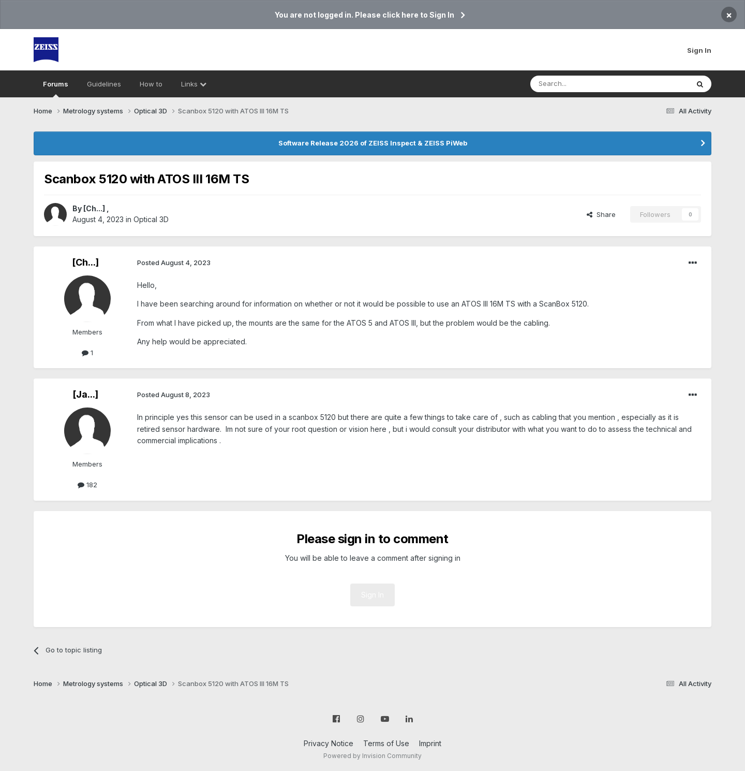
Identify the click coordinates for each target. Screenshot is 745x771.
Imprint (430, 743)
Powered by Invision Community (372, 756)
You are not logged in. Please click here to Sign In (364, 14)
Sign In (699, 50)
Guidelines (104, 84)
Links (193, 84)
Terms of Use (386, 743)
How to (151, 84)
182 (87, 485)
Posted (174, 262)
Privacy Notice (328, 743)
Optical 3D (151, 219)
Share (601, 214)
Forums (55, 88)
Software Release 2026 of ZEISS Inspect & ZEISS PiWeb (372, 143)
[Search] (583, 84)
